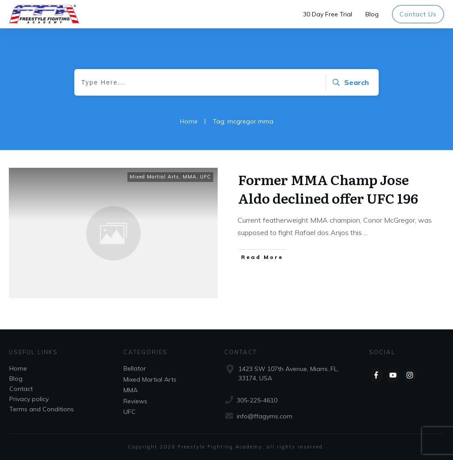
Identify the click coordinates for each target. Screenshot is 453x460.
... (366, 232)
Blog (16, 379)
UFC (205, 177)
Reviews (135, 401)
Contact (21, 389)
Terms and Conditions (41, 409)
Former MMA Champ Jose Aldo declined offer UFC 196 (328, 189)
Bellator (134, 368)
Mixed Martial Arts (154, 177)
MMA (189, 177)
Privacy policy (29, 399)
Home (18, 368)
